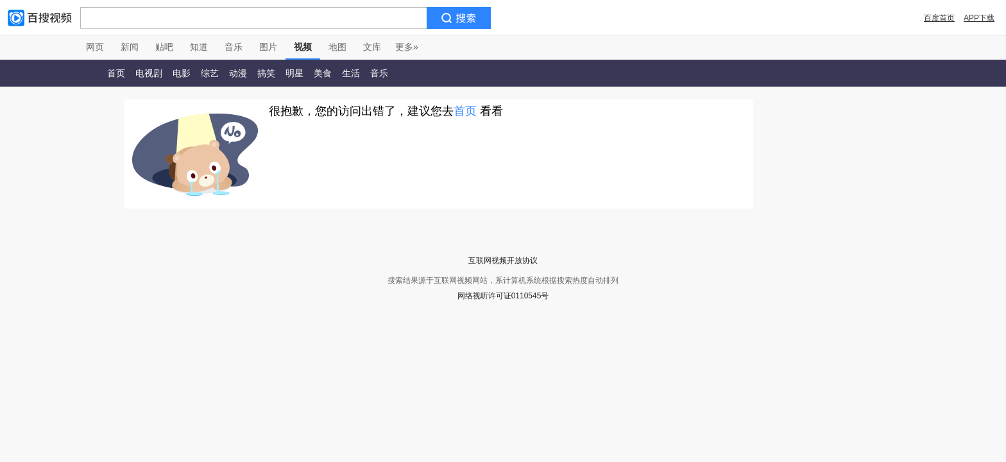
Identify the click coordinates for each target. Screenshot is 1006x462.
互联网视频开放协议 (503, 260)
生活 (351, 73)
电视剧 (148, 73)
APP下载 (979, 17)
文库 (372, 47)
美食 (323, 73)
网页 (95, 47)
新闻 (130, 47)
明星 (294, 73)
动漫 (238, 73)
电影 (182, 73)
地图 (337, 47)
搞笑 (266, 73)
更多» (406, 47)
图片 (268, 47)
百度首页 (939, 17)
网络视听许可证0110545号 (503, 295)
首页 (116, 73)
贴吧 (164, 47)
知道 (199, 47)
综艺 (210, 73)
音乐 (234, 47)
